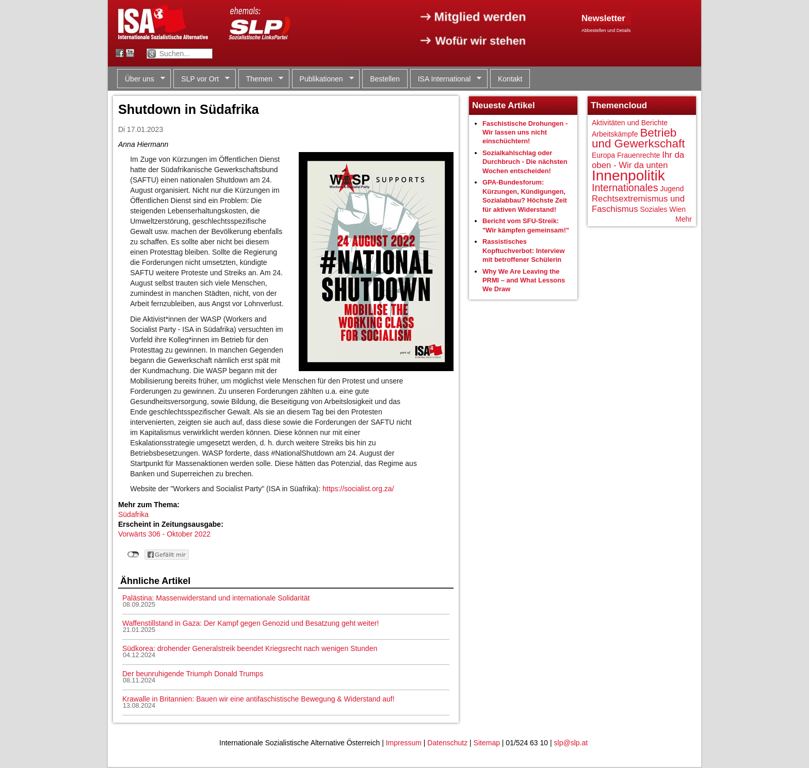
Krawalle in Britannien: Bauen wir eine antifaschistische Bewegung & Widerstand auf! (258, 699)
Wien (677, 209)
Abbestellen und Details (606, 30)
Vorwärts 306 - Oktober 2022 (164, 534)
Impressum (404, 743)
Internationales (625, 187)
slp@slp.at (571, 743)
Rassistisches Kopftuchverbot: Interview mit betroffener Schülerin (523, 250)
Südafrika (133, 514)
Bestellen (385, 79)
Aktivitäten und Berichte (630, 123)
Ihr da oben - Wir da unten (638, 160)
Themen (260, 79)
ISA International (446, 79)
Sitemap (487, 743)
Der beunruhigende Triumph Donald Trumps (192, 674)
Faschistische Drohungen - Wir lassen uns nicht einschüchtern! (525, 132)
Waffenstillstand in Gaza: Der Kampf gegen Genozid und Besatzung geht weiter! (250, 623)
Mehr (683, 219)
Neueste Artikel (503, 105)
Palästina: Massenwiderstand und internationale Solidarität (216, 598)
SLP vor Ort (201, 79)
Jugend (672, 189)
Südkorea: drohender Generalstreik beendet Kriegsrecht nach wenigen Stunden (249, 648)
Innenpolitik (628, 175)
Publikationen (323, 79)
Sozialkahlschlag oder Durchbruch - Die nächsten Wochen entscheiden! (525, 162)
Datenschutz (447, 743)
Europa (603, 155)
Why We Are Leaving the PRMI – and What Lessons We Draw (523, 280)
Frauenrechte (638, 155)
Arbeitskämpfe (615, 134)
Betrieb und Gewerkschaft (638, 138)
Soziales (653, 209)
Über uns (141, 79)
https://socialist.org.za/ (358, 489)
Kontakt (510, 79)
